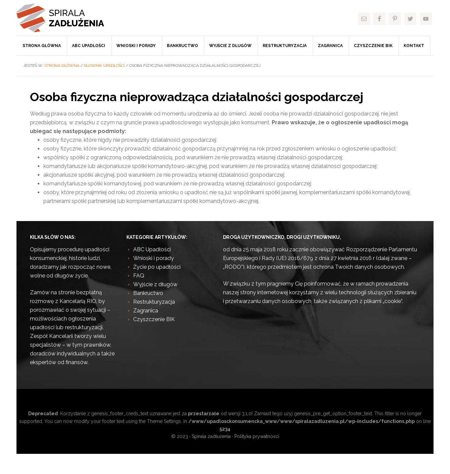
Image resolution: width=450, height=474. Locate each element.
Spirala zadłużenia (66, 18)
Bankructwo (148, 293)
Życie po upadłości (157, 267)
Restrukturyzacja (154, 302)
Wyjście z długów (155, 284)
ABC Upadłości (152, 249)
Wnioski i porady (153, 258)
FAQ (138, 275)
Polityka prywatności (256, 436)
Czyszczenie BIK (154, 319)
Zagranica (145, 310)
